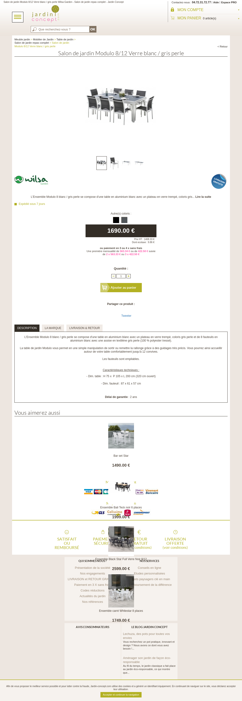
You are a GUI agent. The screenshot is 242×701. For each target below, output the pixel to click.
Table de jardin (64, 39)
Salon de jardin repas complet (31, 42)
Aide (216, 2)
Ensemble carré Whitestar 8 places (121, 610)
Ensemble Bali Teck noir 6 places (121, 507)
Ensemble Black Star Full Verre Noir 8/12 (121, 559)
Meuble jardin (22, 39)
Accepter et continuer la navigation (121, 694)
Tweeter (126, 315)
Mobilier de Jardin (43, 39)
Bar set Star (120, 455)
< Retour (222, 46)
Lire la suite (203, 196)
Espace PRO (229, 2)
